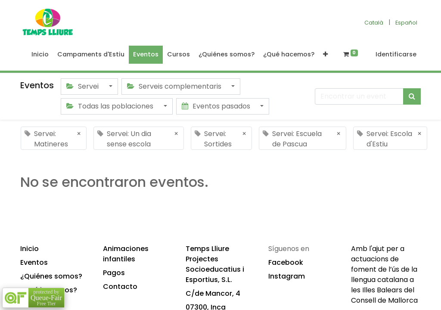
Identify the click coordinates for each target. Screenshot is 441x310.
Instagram (286, 276)
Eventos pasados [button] (217, 106)
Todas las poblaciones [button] (110, 106)
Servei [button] (83, 86)
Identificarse (396, 54)
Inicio (29, 249)
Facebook (285, 262)
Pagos (114, 273)
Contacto (120, 286)
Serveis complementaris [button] (175, 86)
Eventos (34, 262)
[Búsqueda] (412, 96)
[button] (325, 55)
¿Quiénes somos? (51, 276)
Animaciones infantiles (126, 254)
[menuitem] (40, 55)
